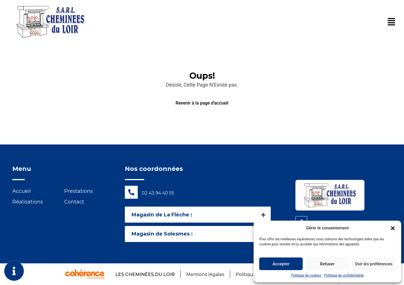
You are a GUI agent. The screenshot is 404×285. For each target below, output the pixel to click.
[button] (393, 228)
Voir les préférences (373, 263)
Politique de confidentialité (344, 275)
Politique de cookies (306, 275)
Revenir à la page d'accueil (202, 103)
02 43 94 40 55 (158, 193)
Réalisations (27, 202)
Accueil (21, 191)
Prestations (78, 191)
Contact (74, 202)
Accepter (280, 263)
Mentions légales (205, 274)
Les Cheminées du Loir (144, 274)
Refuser (327, 263)
